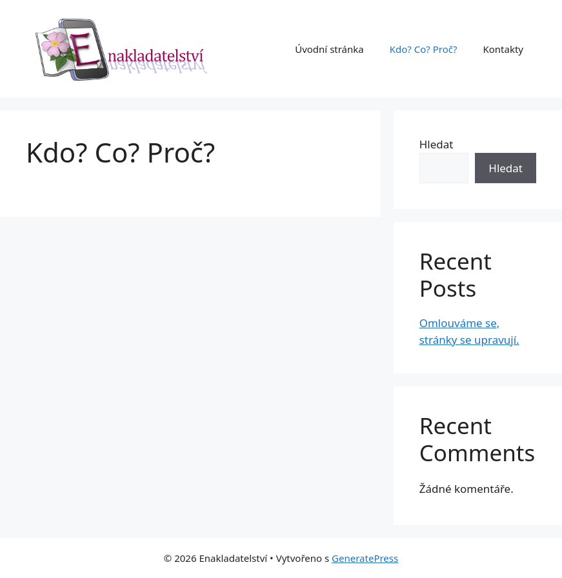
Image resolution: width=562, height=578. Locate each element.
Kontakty (503, 49)
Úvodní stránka (329, 49)
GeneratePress (365, 558)
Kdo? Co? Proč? (423, 49)
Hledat (436, 144)
